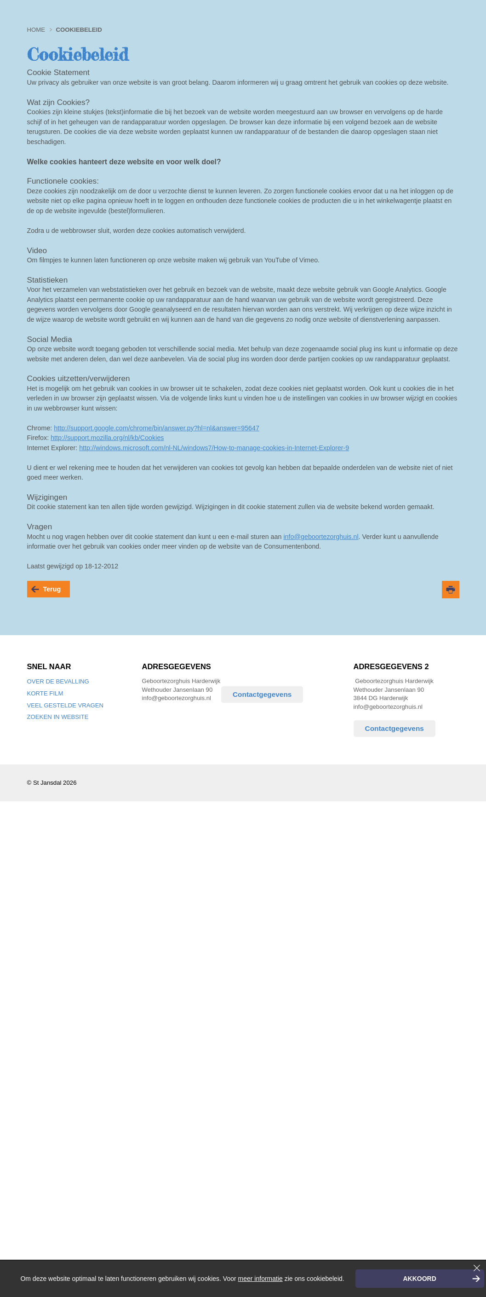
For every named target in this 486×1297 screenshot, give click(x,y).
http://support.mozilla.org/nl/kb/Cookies (107, 437)
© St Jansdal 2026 (52, 782)
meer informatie (260, 1278)
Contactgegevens (262, 694)
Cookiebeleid (79, 29)
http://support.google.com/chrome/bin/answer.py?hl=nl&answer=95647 (156, 428)
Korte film (45, 693)
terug (52, 589)
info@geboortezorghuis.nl (320, 536)
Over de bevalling (58, 681)
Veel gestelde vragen (65, 705)
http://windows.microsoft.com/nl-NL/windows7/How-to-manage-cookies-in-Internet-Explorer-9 (214, 448)
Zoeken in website (58, 716)
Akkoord (419, 1278)
